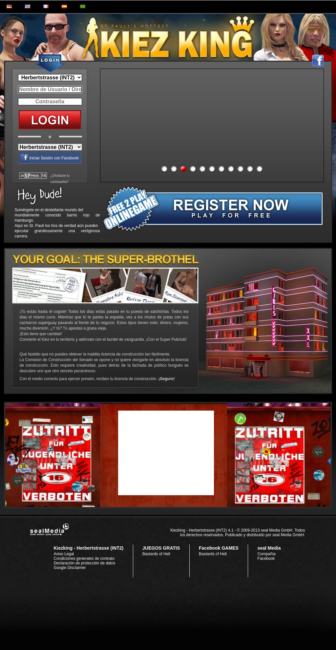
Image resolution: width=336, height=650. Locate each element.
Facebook (266, 558)
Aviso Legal (63, 554)
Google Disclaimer (69, 567)
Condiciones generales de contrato (83, 558)
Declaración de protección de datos (84, 563)
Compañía (267, 554)
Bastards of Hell (156, 554)
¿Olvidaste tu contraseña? (60, 179)
